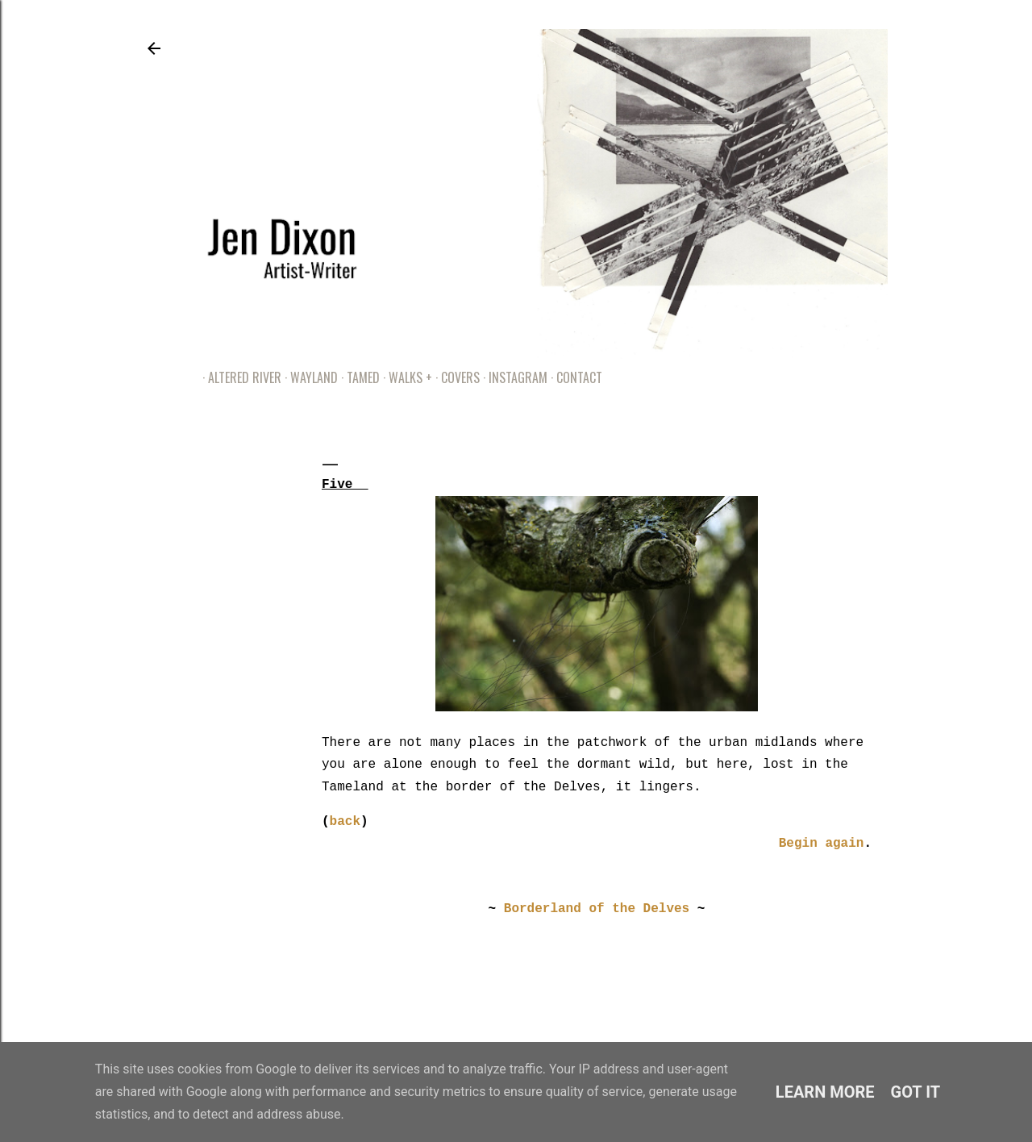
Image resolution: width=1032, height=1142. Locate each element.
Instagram (512, 377)
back (345, 822)
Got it (916, 1092)
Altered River (239, 377)
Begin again (821, 843)
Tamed (357, 377)
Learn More (825, 1092)
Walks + (405, 377)
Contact (574, 377)
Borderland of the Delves (596, 909)
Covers (454, 377)
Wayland (308, 377)
